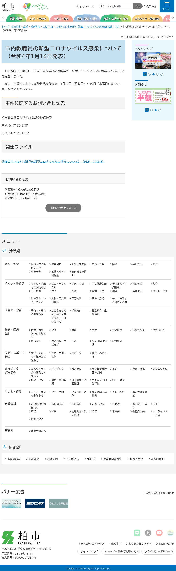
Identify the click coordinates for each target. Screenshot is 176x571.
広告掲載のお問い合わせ (160, 493)
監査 (94, 411)
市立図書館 (157, 459)
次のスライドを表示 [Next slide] (172, 18)
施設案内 (116, 543)
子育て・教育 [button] (13, 310)
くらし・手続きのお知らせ (38, 285)
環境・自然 (98, 291)
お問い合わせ (166, 543)
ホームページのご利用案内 (120, 551)
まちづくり (57, 369)
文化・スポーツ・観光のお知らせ (38, 357)
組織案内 (52, 459)
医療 (74, 330)
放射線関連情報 (79, 273)
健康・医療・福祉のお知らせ (38, 333)
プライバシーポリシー (158, 551)
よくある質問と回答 (140, 543)
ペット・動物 (160, 291)
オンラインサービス (160, 413)
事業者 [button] (9, 430)
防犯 (155, 264)
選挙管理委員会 (112, 459)
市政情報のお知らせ (38, 406)
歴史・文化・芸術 (58, 355)
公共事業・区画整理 (79, 382)
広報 (25, 26)
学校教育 (76, 310)
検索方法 (151, 6)
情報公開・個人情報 (79, 413)
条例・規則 (37, 419)
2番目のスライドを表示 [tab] (153, 74)
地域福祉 (36, 341)
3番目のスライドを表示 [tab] (157, 74)
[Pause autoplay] (144, 74)
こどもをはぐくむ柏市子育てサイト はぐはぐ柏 (58, 316)
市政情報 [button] (10, 403)
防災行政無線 (79, 264)
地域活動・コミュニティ (38, 300)
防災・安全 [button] (12, 264)
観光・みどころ (99, 355)
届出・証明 (78, 283)
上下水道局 (72, 459)
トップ (5, 26)
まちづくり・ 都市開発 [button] (13, 370)
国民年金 (137, 283)
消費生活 (137, 291)
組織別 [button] (15, 448)
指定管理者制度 (139, 394)
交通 (74, 291)
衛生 (94, 330)
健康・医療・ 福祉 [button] (13, 331)
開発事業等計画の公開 (99, 371)
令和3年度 (48, 26)
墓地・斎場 (98, 298)
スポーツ (76, 353)
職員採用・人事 (139, 406)
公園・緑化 (138, 369)
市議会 (116, 411)
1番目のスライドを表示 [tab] (149, 74)
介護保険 (117, 330)
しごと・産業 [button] (13, 391)
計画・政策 (98, 404)
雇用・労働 (57, 392)
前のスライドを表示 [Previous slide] (4, 18)
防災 (114, 264)
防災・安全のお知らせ (38, 266)
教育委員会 (138, 411)
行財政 (116, 404)
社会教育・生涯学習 (99, 312)
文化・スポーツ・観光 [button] (16, 354)
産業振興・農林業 (99, 394)
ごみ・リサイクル (58, 285)
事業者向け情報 (99, 343)
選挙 (53, 411)
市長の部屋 (57, 404)
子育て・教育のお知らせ (38, 312)
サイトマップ (88, 551)
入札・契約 (118, 392)
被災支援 (137, 264)
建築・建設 (37, 380)
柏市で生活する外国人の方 (119, 300)
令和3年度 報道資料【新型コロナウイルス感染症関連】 (84, 26)
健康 (53, 330)
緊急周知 (56, 264)
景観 (114, 369)
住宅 (53, 291)
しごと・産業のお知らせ (38, 394)
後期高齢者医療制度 (119, 285)
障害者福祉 (159, 330)
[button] (167, 6)
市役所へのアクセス (92, 543)
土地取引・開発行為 (99, 382)
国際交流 (76, 298)
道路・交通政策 (58, 382)
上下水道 (36, 291)
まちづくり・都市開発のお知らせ (38, 372)
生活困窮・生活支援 (58, 343)
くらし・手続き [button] (14, 283)
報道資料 (35, 26)
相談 (114, 291)
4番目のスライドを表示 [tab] (161, 74)
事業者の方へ (38, 431)
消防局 (91, 459)
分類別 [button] (15, 251)
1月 (118, 26)
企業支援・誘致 (79, 394)
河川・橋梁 (118, 380)
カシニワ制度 (160, 369)
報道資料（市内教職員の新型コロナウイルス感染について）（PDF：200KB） (53, 161)
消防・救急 (98, 264)
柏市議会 (34, 459)
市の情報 (76, 404)
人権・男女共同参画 (58, 300)
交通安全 (36, 271)
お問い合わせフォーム (63, 208)
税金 (155, 283)
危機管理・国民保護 (58, 273)
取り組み (117, 341)
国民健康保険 (99, 283)
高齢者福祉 (138, 330)
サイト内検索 (103, 6)
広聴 (33, 411)
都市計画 (76, 369)
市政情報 (15, 26)
